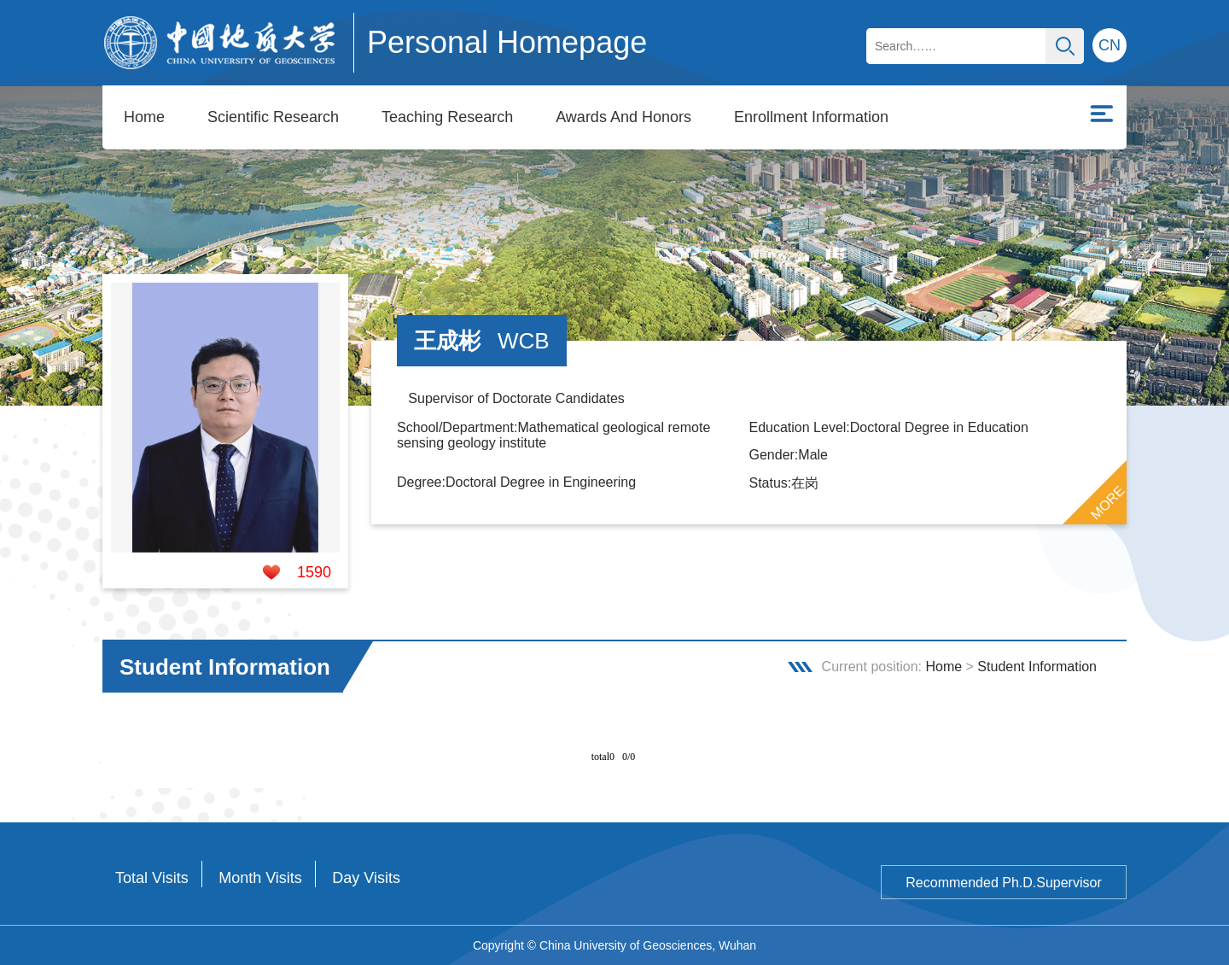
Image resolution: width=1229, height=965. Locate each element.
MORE (1107, 503)
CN (1109, 45)
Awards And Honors (623, 117)
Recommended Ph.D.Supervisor (1003, 882)
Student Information (1037, 666)
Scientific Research (273, 117)
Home (144, 117)
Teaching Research (447, 117)
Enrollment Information (811, 117)
